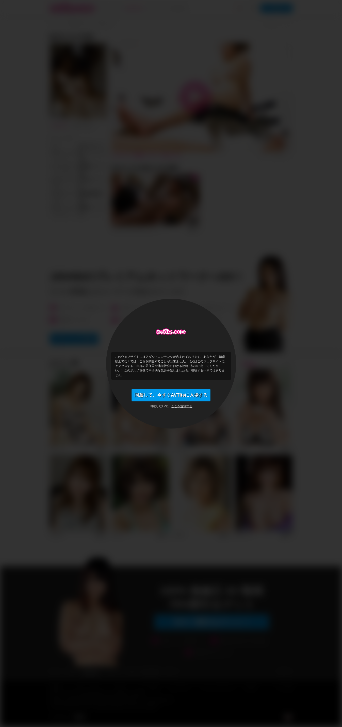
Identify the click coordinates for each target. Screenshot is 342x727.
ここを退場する (181, 406)
